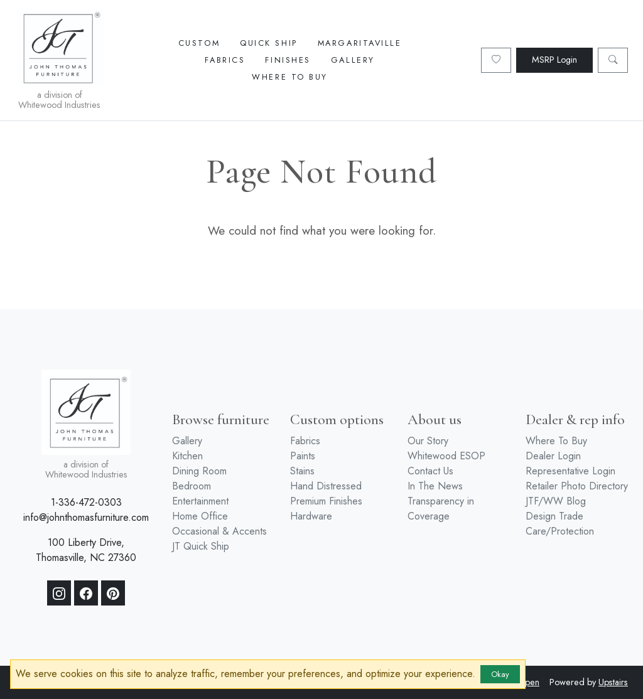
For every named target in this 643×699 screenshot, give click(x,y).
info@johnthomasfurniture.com (86, 517)
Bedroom (191, 486)
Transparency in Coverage (441, 508)
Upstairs (613, 682)
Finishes (287, 60)
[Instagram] (59, 593)
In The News (435, 486)
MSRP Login (554, 59)
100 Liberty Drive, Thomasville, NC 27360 (86, 550)
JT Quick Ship (200, 546)
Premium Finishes (326, 501)
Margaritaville (360, 43)
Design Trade (554, 516)
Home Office (200, 516)
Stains (302, 471)
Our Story (428, 441)
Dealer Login (553, 456)
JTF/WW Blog (556, 501)
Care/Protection (560, 531)
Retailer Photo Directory (577, 486)
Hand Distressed (326, 486)
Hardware (311, 516)
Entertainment (200, 501)
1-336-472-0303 (86, 502)
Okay (500, 674)
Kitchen (187, 456)
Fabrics (225, 60)
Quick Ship (269, 43)
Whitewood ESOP (446, 456)
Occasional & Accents (219, 531)
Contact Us (430, 471)
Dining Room (199, 471)
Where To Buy (290, 77)
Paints (302, 456)
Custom (199, 43)
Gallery (353, 60)
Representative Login (570, 471)
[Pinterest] (113, 593)
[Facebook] (86, 593)
